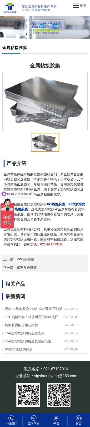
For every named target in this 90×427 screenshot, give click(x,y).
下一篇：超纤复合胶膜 (20, 267)
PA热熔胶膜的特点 (18, 349)
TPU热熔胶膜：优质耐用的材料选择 (31, 317)
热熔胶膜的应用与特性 (21, 325)
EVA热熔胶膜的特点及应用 (25, 333)
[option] (45, 101)
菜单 (79, 6)
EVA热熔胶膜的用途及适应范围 (28, 341)
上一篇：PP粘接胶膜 (19, 259)
